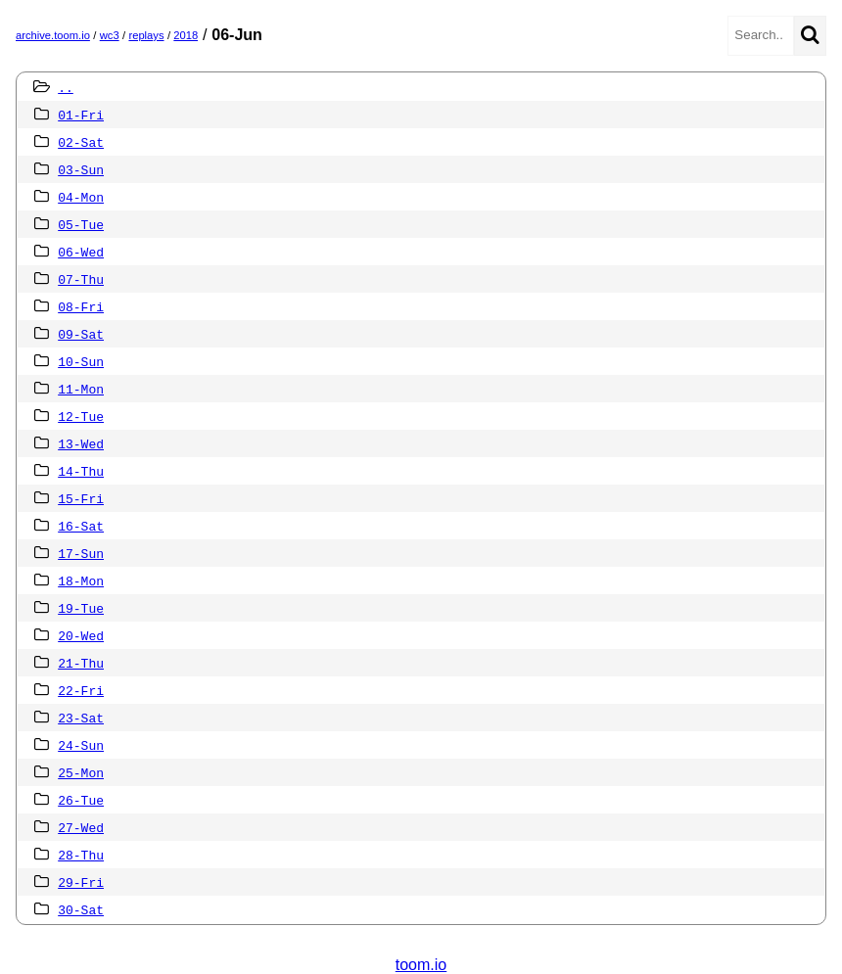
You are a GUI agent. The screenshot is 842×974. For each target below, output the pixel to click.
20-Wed (81, 635)
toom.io (421, 964)
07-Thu (81, 279)
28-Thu (81, 854)
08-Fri (81, 306)
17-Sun (81, 553)
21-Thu (81, 663)
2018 (185, 35)
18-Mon (81, 580)
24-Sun (81, 745)
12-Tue (81, 416)
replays (146, 35)
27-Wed (81, 827)
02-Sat (81, 142)
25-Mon (81, 772)
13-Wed (81, 443)
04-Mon (81, 197)
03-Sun (81, 169)
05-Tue (81, 224)
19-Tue (81, 608)
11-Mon (81, 388)
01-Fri (81, 114)
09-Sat (81, 334)
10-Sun (81, 361)
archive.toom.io (53, 35)
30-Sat (81, 909)
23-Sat (81, 717)
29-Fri (81, 882)
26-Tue (81, 800)
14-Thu (81, 471)
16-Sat (81, 525)
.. (65, 87)
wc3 (109, 35)
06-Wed (81, 251)
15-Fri (81, 498)
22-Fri (81, 690)
